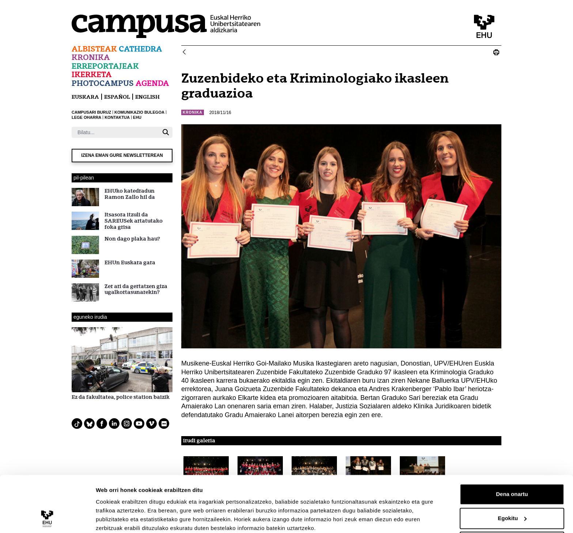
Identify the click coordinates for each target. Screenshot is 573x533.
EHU (137, 117)
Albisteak (94, 48)
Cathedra (140, 48)
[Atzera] (184, 52)
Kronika (91, 57)
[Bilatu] (115, 132)
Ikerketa (92, 74)
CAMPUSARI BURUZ (91, 112)
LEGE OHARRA (86, 117)
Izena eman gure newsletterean (122, 155)
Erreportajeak (105, 66)
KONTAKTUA (117, 117)
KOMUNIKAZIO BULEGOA (139, 112)
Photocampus (103, 83)
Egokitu (512, 488)
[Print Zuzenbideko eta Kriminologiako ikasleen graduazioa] (496, 52)
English (147, 97)
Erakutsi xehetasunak (124, 518)
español (117, 97)
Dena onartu (512, 465)
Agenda (152, 83)
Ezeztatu (512, 513)
